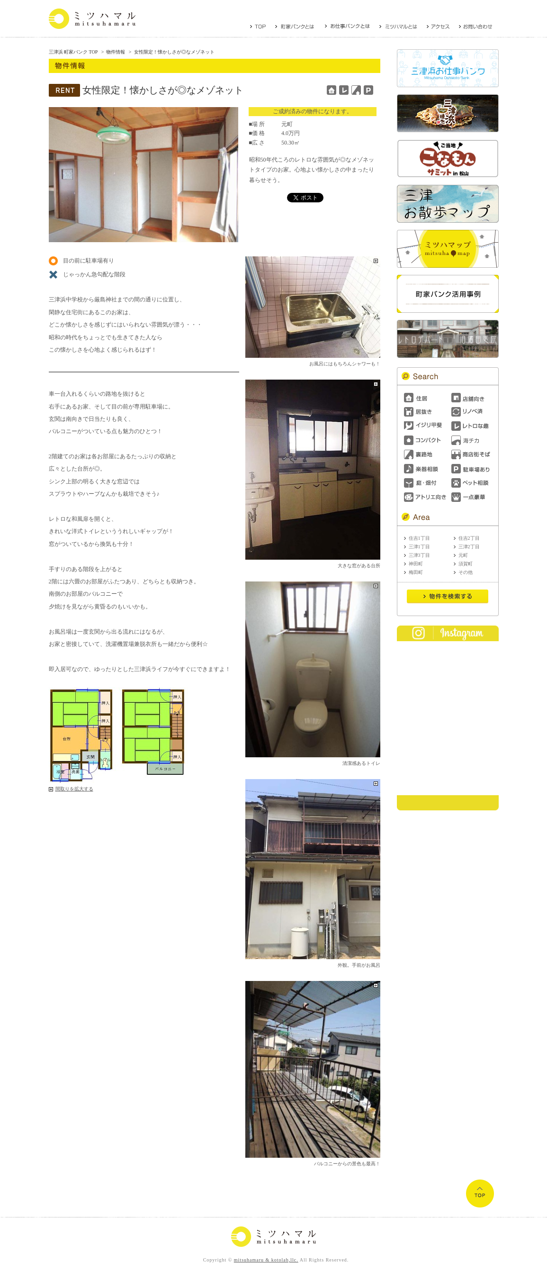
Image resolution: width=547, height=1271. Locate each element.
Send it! (447, 597)
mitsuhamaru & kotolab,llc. (266, 1259)
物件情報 (115, 51)
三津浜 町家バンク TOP (73, 51)
